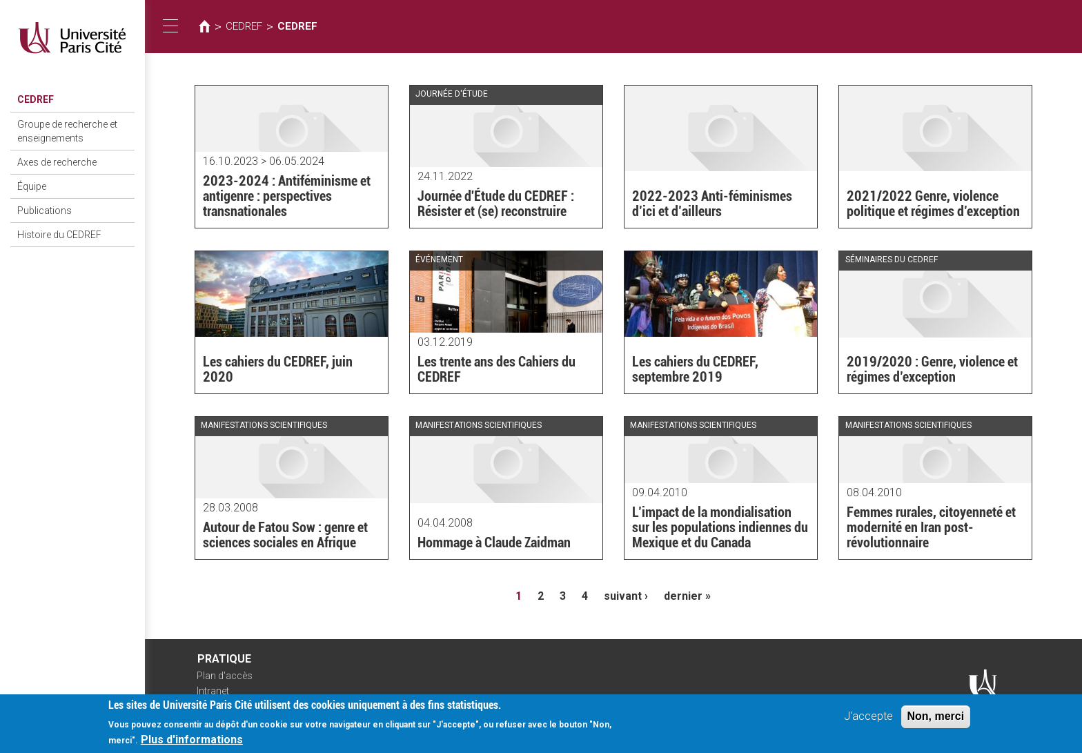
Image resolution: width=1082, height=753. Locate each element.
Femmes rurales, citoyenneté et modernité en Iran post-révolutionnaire (931, 527)
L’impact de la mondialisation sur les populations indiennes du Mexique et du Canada (720, 527)
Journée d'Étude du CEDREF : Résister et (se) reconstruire (495, 203)
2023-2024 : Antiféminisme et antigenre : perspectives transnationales (287, 196)
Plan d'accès (225, 675)
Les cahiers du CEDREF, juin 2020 (278, 369)
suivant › (626, 596)
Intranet (213, 690)
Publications (44, 210)
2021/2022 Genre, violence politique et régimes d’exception (933, 203)
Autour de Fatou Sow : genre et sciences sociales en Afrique (285, 535)
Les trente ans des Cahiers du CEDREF (496, 369)
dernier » (687, 596)
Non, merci (936, 720)
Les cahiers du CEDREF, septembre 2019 (695, 369)
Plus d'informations (192, 743)
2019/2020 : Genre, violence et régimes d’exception (932, 369)
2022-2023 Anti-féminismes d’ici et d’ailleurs (712, 203)
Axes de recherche (57, 162)
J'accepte (868, 720)
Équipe (31, 186)
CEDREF (35, 99)
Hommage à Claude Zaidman (494, 542)
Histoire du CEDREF (59, 234)
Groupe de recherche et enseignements (67, 131)
